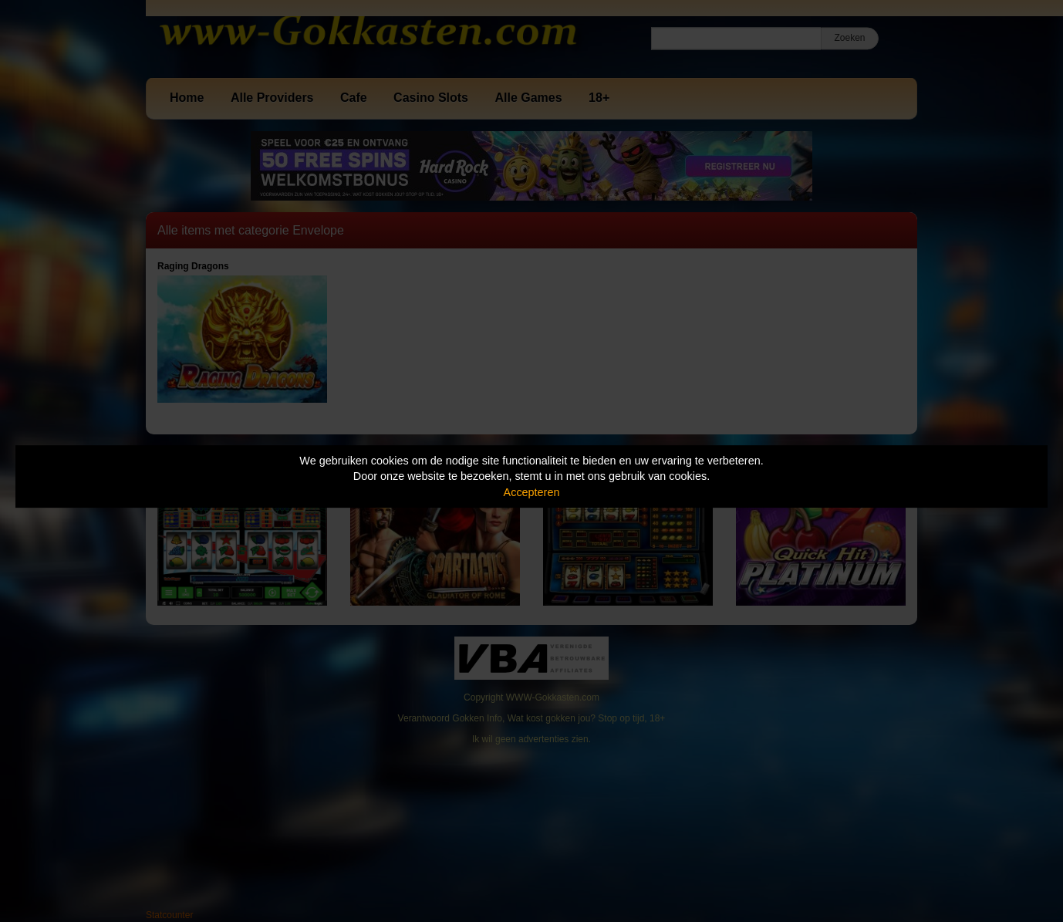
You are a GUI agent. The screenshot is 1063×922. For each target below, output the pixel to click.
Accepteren (532, 492)
